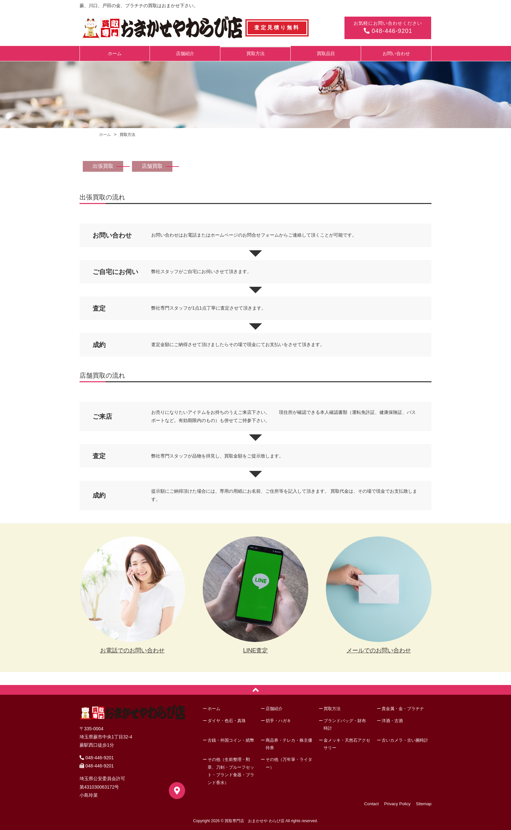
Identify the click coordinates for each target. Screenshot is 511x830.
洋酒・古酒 (392, 720)
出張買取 (103, 166)
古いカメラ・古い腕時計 (405, 740)
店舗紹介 (185, 53)
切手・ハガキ (278, 720)
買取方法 (255, 53)
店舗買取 (152, 166)
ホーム (115, 53)
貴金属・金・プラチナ (403, 708)
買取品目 (326, 53)
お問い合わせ (396, 53)
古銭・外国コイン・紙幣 (231, 740)
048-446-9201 (387, 31)
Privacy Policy (397, 803)
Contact (371, 803)
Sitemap (423, 803)
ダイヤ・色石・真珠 (227, 720)
